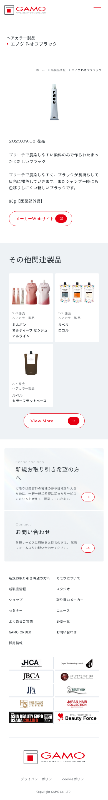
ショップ (15, 599)
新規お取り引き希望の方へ (29, 578)
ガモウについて (68, 578)
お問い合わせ (66, 632)
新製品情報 (58, 70)
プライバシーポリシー (38, 778)
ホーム (40, 70)
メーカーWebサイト (41, 218)
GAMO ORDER (20, 632)
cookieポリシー (74, 778)
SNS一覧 (63, 621)
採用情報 (15, 642)
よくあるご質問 (21, 621)
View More (55, 421)
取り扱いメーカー (70, 599)
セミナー (15, 610)
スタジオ (63, 588)
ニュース (63, 610)
